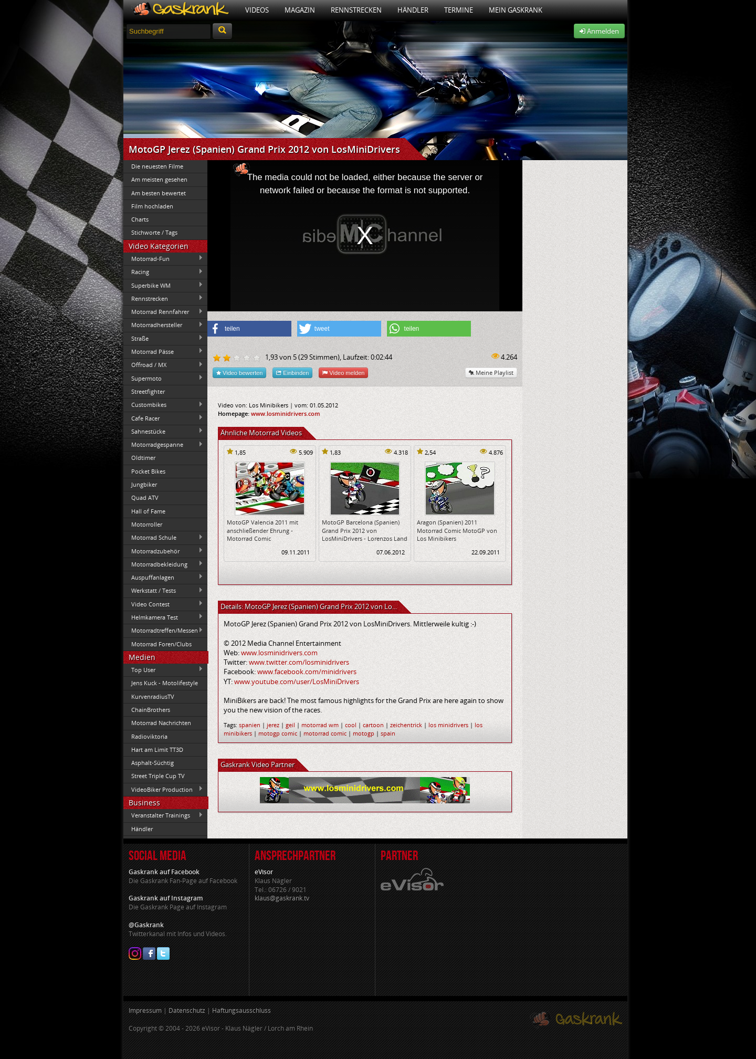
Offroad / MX (163, 365)
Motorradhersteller (163, 325)
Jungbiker (144, 484)
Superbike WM (163, 285)
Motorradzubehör (163, 551)
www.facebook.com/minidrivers (306, 671)
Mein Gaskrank (515, 10)
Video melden (343, 372)
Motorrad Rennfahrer (163, 312)
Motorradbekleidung (163, 564)
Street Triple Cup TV (158, 776)
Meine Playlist (491, 372)
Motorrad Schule (163, 537)
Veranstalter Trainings (163, 815)
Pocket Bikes (148, 471)
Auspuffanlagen (163, 577)
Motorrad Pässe (163, 351)
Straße (163, 338)
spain (388, 733)
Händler (412, 10)
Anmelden (599, 31)
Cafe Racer (163, 418)
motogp (363, 733)
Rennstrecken (356, 10)
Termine (458, 10)
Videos (257, 10)
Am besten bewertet (158, 193)
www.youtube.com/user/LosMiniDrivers (296, 681)
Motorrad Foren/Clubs (161, 644)
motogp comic (277, 733)
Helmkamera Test (163, 617)
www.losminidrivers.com (285, 413)
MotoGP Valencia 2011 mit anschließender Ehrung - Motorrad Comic (262, 530)
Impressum (145, 1010)
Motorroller (146, 524)
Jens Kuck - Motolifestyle (164, 683)
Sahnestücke (163, 431)
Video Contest (163, 604)
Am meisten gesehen (159, 179)
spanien (249, 725)
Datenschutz (187, 1010)
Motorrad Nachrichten (161, 723)
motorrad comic (324, 733)
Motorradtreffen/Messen (163, 630)
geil (290, 725)
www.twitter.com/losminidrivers (299, 662)
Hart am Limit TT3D (157, 749)
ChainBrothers (150, 710)
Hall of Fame (148, 511)
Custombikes (163, 405)
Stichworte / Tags (154, 232)
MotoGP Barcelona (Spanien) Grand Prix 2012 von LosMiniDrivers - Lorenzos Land (364, 530)
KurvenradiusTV (152, 696)
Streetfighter (148, 391)
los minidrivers (448, 725)
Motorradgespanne (163, 445)
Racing (163, 272)
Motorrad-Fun (163, 258)
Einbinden (292, 372)
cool (350, 725)
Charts (140, 219)
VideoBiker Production (163, 789)
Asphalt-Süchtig (152, 763)
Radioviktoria (149, 736)
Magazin (300, 10)
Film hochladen (152, 206)
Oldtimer (143, 458)
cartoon (373, 725)
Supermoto (163, 378)
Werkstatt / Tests (163, 590)
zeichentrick (406, 725)
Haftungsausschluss (241, 1010)
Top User (163, 669)
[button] (249, 329)
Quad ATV (145, 497)
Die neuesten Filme (157, 166)
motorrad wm (320, 725)
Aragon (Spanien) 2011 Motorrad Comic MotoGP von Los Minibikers (457, 530)
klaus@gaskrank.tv (282, 898)
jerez (273, 725)
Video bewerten (239, 372)
